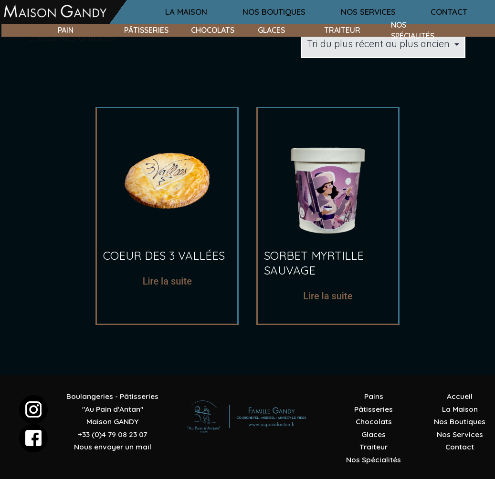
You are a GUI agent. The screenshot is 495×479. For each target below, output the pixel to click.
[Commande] (383, 44)
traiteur (342, 30)
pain (66, 30)
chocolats (212, 30)
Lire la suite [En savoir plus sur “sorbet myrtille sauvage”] (327, 296)
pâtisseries (146, 30)
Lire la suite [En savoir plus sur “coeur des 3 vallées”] (167, 281)
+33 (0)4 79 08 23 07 (112, 434)
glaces (271, 30)
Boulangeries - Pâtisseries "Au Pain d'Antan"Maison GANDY (112, 408)
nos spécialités (412, 30)
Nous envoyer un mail (112, 446)
